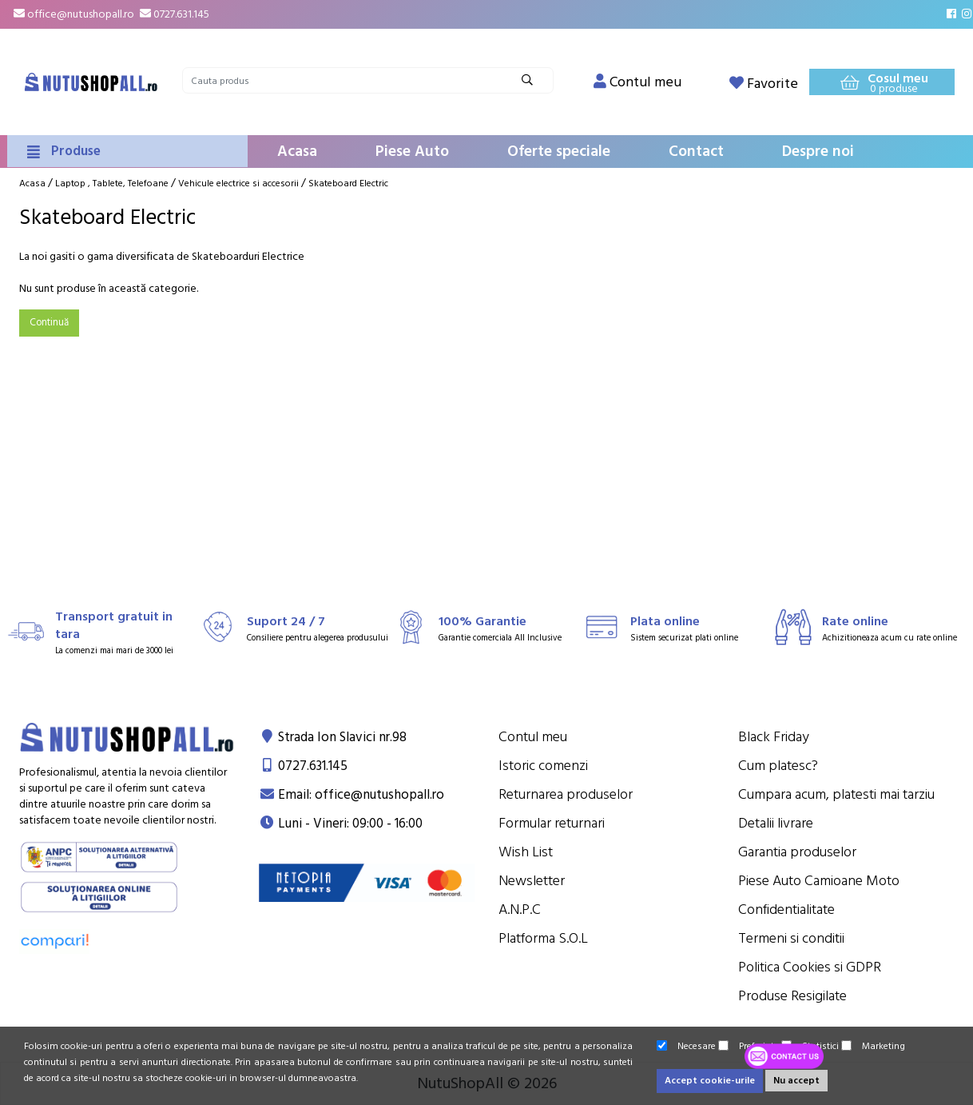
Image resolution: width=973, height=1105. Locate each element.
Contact (696, 151)
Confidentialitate (786, 910)
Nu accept (796, 1080)
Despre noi (818, 151)
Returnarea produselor (565, 794)
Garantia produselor (797, 852)
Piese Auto (412, 151)
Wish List (525, 852)
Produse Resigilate (792, 996)
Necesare (686, 1046)
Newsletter (531, 881)
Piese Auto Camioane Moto (819, 881)
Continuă (49, 322)
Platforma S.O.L (543, 938)
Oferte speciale (558, 151)
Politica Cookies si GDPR (809, 967)
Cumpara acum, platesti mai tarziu (836, 794)
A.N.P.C (519, 910)
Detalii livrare (775, 823)
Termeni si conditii (791, 938)
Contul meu (532, 737)
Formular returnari (551, 823)
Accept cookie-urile (710, 1080)
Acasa (297, 151)
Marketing (873, 1046)
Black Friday (773, 737)
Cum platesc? (778, 766)
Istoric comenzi (543, 766)
